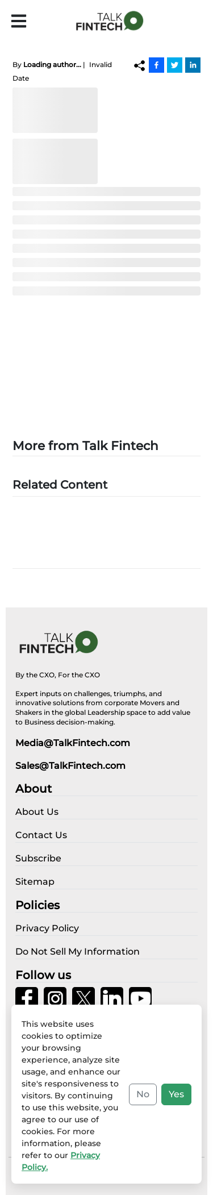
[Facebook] (156, 65)
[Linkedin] (193, 65)
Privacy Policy (82, 1177)
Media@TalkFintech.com (72, 743)
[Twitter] (174, 65)
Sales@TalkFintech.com (70, 765)
